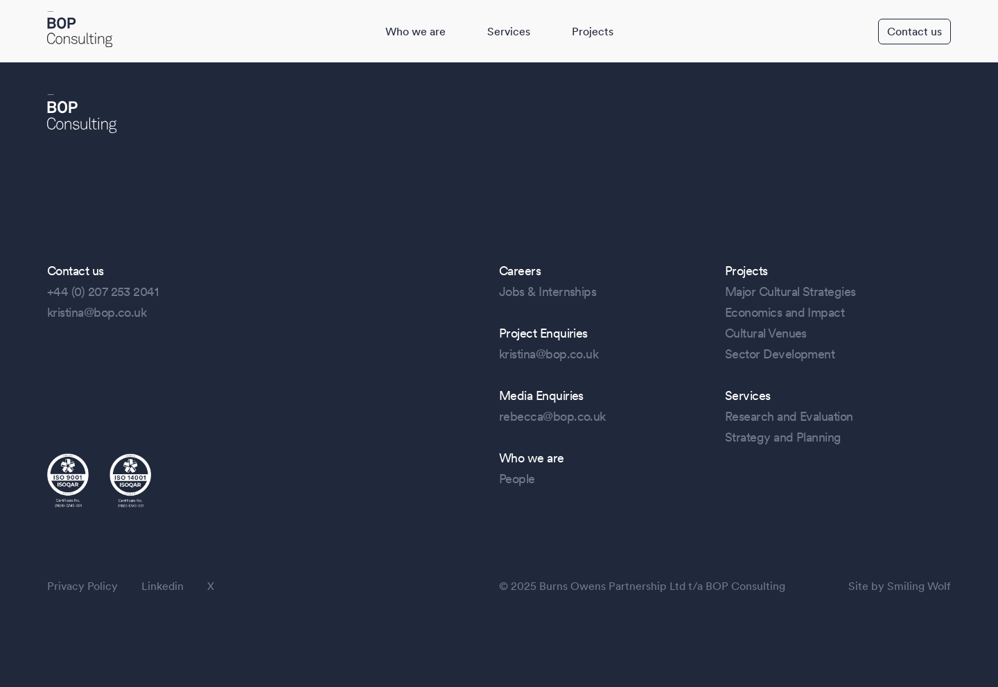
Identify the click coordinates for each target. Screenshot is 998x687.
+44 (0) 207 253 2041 (102, 291)
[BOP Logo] (79, 30)
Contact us (914, 31)
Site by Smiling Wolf (899, 586)
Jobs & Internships (547, 291)
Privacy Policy (82, 586)
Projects (592, 31)
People (517, 478)
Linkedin (162, 586)
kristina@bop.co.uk (96, 312)
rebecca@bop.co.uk (552, 416)
